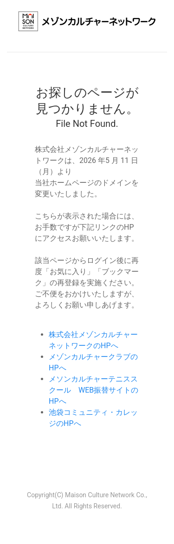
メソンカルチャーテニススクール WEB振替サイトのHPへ (93, 390)
